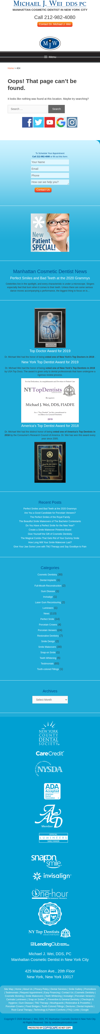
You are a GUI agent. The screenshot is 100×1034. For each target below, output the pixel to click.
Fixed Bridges (33, 1006)
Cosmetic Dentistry (47, 574)
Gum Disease (48, 591)
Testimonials (47, 663)
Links (76, 1009)
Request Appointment (31, 992)
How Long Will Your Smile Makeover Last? (50, 542)
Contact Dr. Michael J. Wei (55, 24)
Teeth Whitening (48, 658)
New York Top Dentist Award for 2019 (50, 362)
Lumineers (47, 608)
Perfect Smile (47, 619)
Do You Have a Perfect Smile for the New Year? (50, 525)
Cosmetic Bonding (14, 996)
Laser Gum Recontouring (48, 602)
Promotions (90, 989)
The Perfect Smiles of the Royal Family (50, 517)
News (46, 613)
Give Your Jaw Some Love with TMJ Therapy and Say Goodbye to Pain (49, 546)
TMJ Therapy (42, 1003)
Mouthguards (57, 1003)
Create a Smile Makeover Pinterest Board (50, 529)
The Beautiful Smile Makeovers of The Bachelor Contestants (50, 521)
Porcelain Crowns (48, 624)
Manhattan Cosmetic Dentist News (50, 271)
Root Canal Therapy (22, 1009)
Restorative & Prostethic (78, 1003)
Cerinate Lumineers (16, 999)
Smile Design (48, 641)
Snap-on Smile (48, 652)
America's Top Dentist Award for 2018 (50, 426)
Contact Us (67, 992)
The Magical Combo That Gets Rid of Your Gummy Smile (50, 538)
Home (11, 68)
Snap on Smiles (37, 999)
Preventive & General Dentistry (64, 999)
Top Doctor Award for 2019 (50, 351)
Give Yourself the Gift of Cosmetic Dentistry (50, 534)
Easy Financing (52, 992)
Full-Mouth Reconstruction (47, 585)
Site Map (8, 989)
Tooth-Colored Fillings (53, 1006)
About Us (27, 989)
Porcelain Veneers (47, 630)
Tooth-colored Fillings (48, 669)
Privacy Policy (41, 989)
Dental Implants (48, 580)
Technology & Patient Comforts (50, 1009)
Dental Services (59, 989)
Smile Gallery (75, 989)
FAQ (69, 1009)
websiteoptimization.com (64, 1022)
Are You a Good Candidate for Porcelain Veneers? (50, 513)
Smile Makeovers (47, 647)
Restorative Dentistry (48, 635)
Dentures (70, 1006)
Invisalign (48, 597)
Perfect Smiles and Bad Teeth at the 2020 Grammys (50, 278)
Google (85, 1009)
